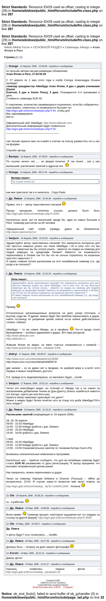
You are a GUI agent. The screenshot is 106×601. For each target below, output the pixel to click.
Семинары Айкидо (77, 47)
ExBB (57, 580)
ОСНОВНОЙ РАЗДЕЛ (47, 47)
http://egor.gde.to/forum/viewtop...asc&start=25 (33, 572)
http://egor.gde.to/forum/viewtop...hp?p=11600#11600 (37, 486)
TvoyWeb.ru (61, 583)
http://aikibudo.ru (16, 338)
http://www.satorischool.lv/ (21, 232)
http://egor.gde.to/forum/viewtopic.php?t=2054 (32, 213)
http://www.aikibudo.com (58, 122)
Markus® (64, 585)
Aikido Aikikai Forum (17, 47)
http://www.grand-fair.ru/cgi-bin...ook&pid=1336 (33, 347)
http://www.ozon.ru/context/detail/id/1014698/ (32, 358)
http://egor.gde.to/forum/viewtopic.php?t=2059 (64, 517)
